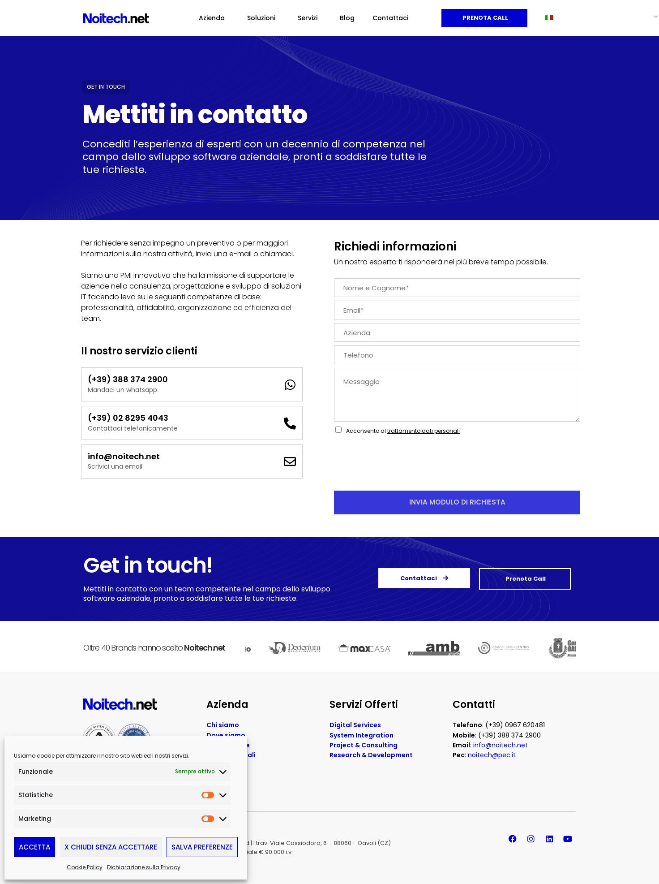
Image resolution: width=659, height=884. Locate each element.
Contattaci (390, 17)
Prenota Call (484, 17)
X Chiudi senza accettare (110, 847)
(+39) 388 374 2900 (128, 379)
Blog (347, 17)
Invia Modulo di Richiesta (457, 502)
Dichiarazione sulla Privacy (143, 867)
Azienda (214, 17)
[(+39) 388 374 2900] (290, 385)
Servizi (310, 17)
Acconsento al (403, 431)
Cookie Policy (85, 867)
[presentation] (402, 475)
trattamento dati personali (423, 431)
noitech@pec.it (492, 754)
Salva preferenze (202, 847)
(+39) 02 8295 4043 (128, 417)
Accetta (34, 847)
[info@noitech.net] (290, 461)
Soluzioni (263, 17)
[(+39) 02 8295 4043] (290, 423)
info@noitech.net (124, 456)
